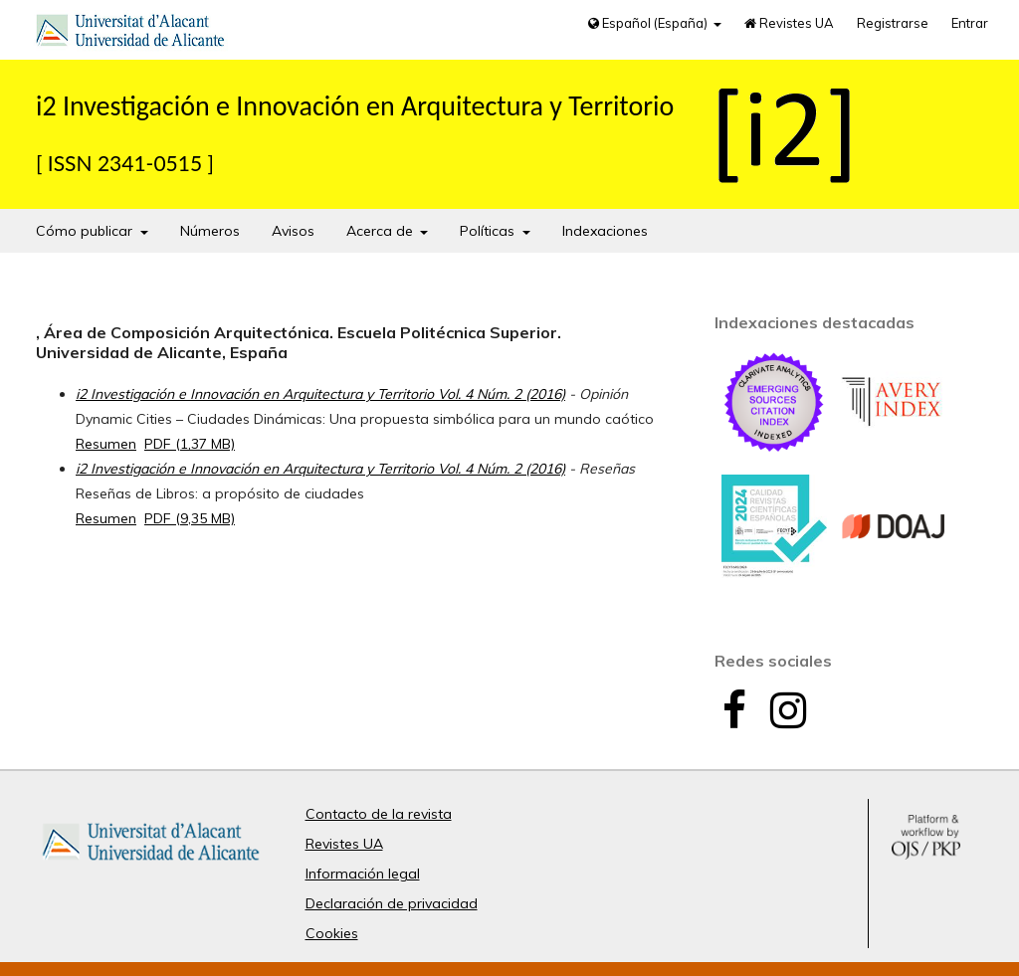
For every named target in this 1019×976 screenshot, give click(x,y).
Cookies (332, 933)
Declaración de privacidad (392, 903)
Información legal (363, 873)
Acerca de (381, 231)
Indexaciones (605, 231)
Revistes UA (789, 23)
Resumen (106, 444)
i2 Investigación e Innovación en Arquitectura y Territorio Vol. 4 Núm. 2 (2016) (320, 394)
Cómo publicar (86, 231)
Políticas (489, 231)
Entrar (969, 23)
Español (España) (649, 23)
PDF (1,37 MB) (189, 444)
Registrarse (892, 23)
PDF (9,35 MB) (189, 518)
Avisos (293, 231)
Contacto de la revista (379, 814)
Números (210, 231)
